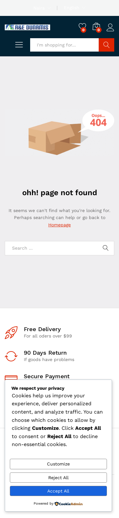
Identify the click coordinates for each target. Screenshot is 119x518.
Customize (58, 463)
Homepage (59, 224)
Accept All (58, 490)
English (71, 7)
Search (106, 45)
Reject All (58, 477)
